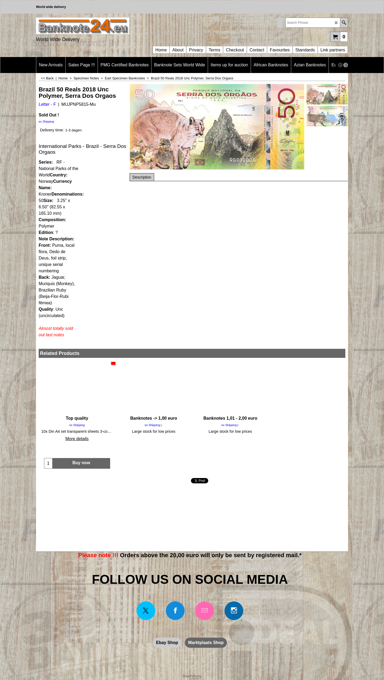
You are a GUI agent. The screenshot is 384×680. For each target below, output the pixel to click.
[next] (345, 65)
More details (77, 438)
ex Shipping (46, 121)
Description (142, 177)
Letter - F (47, 104)
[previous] (340, 65)
